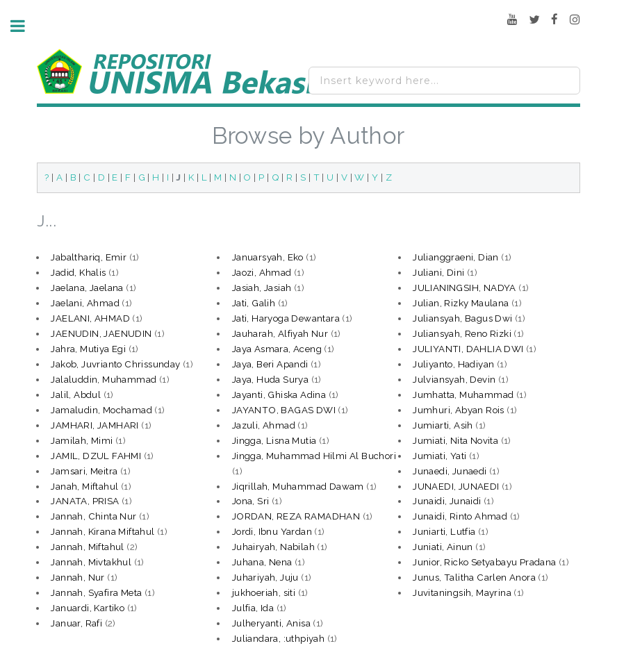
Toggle (25, 26)
